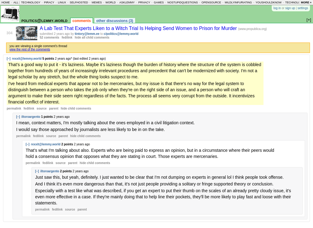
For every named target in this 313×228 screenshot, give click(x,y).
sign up (290, 8)
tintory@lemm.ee (87, 34)
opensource (211, 2)
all (15, 2)
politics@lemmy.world (44, 20)
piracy (49, 2)
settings (303, 8)
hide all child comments (92, 37)
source (42, 108)
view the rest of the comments (29, 49)
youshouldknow (269, 2)
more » (306, 2)
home (6, 2)
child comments (76, 108)
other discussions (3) (114, 21)
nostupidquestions (183, 2)
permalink (14, 108)
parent (53, 108)
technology (30, 2)
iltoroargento (30, 116)
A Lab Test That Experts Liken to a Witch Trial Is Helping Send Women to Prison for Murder (139, 28)
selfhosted (79, 2)
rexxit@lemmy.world (27, 58)
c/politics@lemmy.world (121, 34)
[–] (8, 58)
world (110, 2)
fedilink (67, 37)
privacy (144, 2)
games (159, 2)
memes (97, 2)
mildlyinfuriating (238, 2)
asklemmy (126, 2)
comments (81, 21)
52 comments (49, 37)
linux (62, 2)
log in (277, 8)
